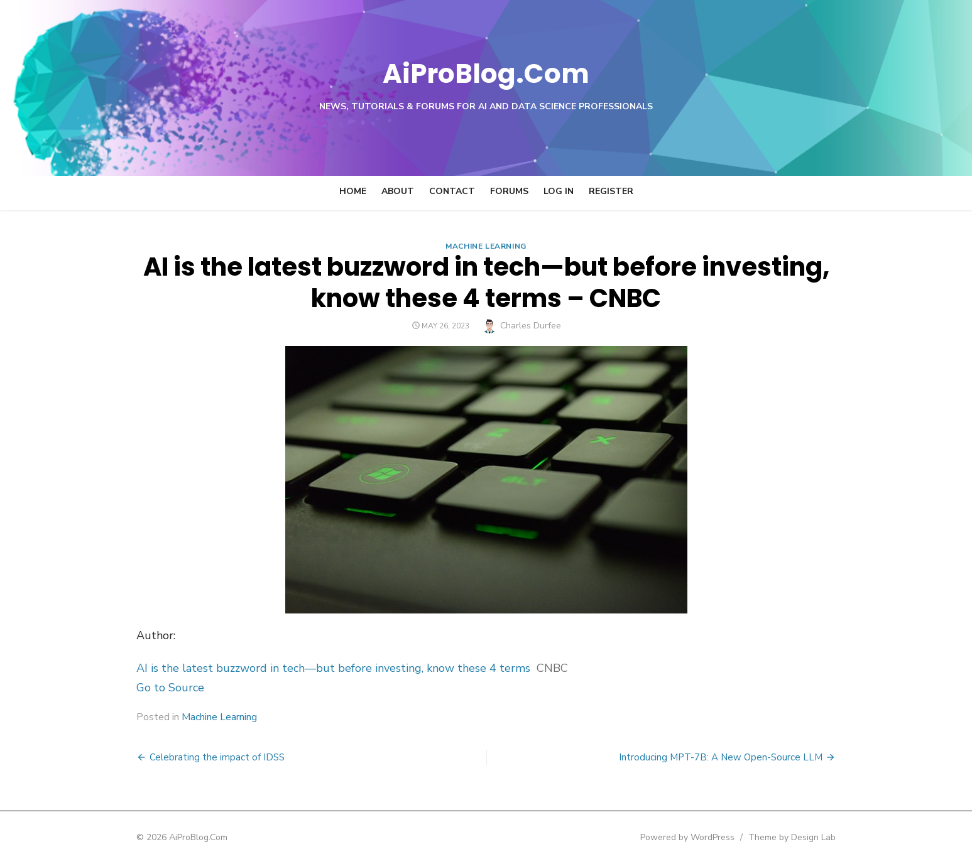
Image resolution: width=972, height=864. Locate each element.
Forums (509, 191)
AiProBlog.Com (486, 72)
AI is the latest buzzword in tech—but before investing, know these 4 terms (319, 668)
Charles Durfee (530, 326)
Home (352, 191)
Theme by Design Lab (807, 837)
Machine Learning (486, 246)
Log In (558, 191)
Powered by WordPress (702, 837)
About (397, 191)
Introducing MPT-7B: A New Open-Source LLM (736, 757)
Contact (452, 191)
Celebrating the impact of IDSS (202, 757)
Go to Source (156, 687)
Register (611, 191)
